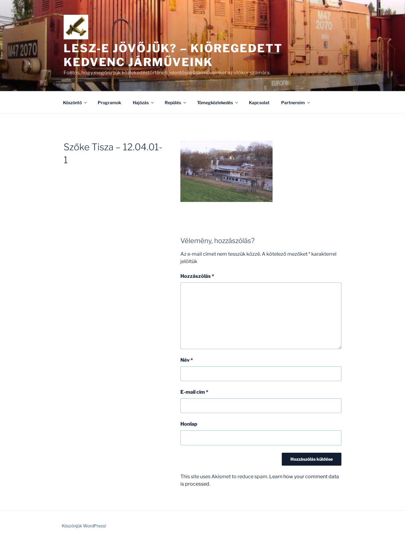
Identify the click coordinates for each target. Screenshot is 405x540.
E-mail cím (194, 392)
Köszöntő (75, 102)
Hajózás (144, 102)
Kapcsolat (259, 102)
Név (186, 360)
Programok (109, 102)
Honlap (188, 424)
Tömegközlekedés (218, 102)
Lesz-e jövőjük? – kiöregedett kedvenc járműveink (173, 55)
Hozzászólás (197, 276)
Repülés (176, 102)
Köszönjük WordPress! (84, 525)
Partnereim (296, 102)
